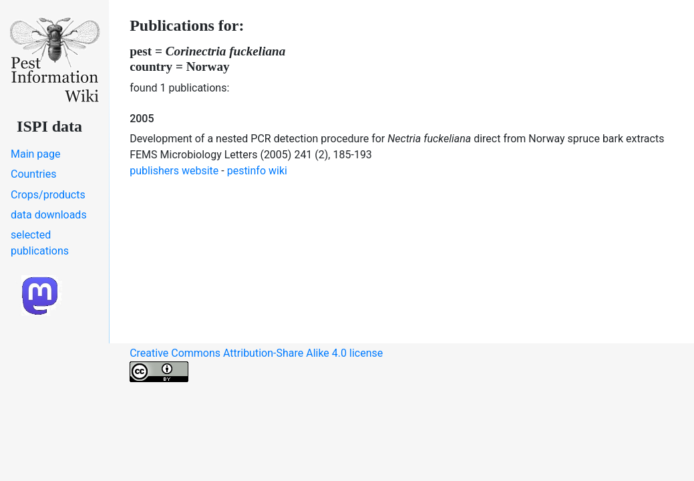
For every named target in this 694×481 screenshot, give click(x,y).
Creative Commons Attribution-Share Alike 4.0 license (256, 364)
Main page (36, 154)
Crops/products (48, 194)
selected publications (40, 242)
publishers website (174, 170)
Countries (33, 174)
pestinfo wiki (257, 170)
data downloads (49, 214)
